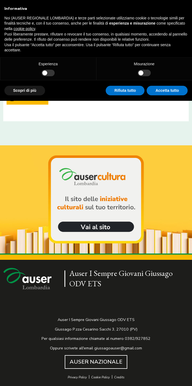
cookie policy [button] (24, 28)
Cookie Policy (100, 377)
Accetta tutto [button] (167, 90)
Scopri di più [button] (24, 90)
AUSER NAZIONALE (96, 362)
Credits (119, 377)
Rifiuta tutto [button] (125, 90)
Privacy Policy (77, 377)
